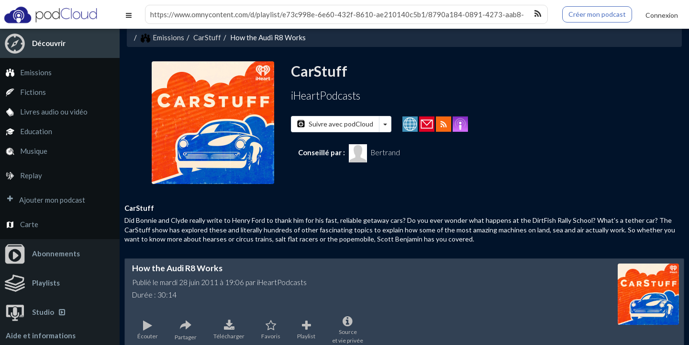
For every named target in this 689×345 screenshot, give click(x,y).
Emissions (26, 72)
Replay (21, 175)
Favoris (270, 330)
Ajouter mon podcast (42, 200)
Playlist (306, 330)
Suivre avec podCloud (335, 124)
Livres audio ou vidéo (44, 112)
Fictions (23, 92)
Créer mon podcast (597, 14)
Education (26, 131)
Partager (186, 330)
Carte (19, 224)
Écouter (147, 330)
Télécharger (228, 330)
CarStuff (207, 37)
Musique (23, 151)
